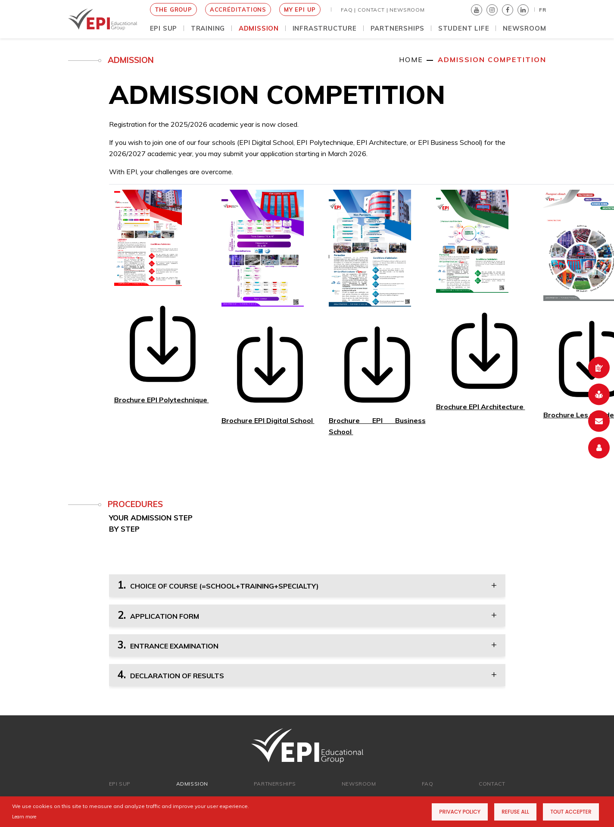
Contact (492, 783)
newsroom (359, 783)
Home (411, 59)
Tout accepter (570, 811)
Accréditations (238, 9)
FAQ (427, 783)
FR (542, 9)
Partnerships (275, 783)
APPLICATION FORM (158, 614)
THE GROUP (173, 9)
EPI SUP (120, 783)
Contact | (373, 9)
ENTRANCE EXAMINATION (168, 644)
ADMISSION (192, 783)
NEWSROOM (407, 9)
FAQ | (348, 9)
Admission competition (492, 59)
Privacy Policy (459, 811)
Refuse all (515, 811)
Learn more (24, 817)
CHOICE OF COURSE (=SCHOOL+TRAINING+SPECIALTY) (218, 584)
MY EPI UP (300, 9)
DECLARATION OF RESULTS (171, 674)
